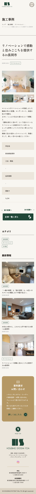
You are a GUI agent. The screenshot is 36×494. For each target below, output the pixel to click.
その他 (5, 246)
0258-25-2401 (18, 475)
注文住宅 (5, 239)
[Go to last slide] (5, 79)
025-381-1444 (18, 482)
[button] (7, 98)
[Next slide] (31, 79)
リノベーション (15, 63)
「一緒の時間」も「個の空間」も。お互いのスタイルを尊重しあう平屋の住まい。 (17, 291)
